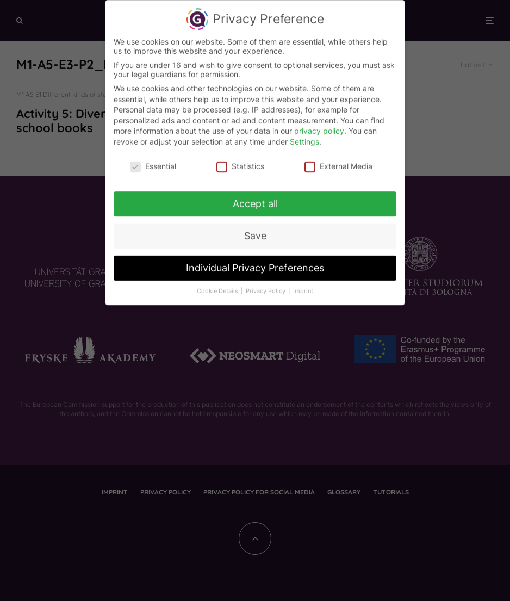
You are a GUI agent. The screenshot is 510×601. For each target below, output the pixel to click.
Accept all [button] (255, 200)
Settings (304, 137)
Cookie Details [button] (218, 287)
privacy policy (319, 127)
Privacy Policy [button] (266, 287)
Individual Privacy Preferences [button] (255, 264)
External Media (338, 161)
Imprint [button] (303, 287)
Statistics (240, 161)
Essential (153, 161)
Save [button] (255, 232)
